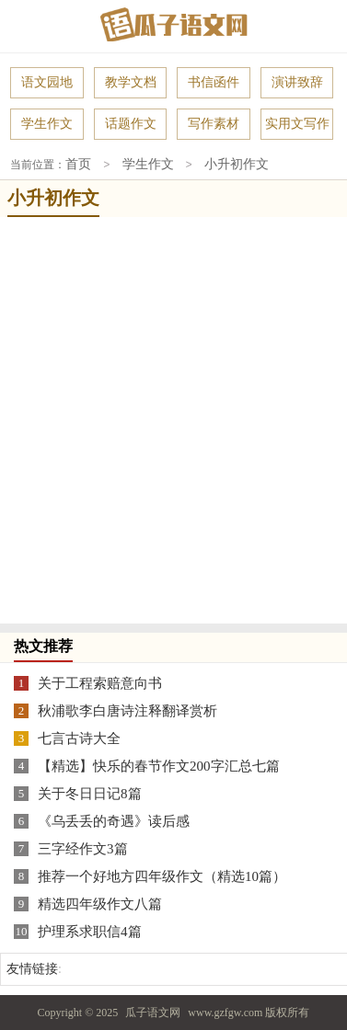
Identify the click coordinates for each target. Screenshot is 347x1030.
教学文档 (130, 82)
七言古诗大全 (79, 737)
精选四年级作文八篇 (100, 903)
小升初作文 (236, 164)
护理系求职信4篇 (90, 930)
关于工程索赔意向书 (100, 682)
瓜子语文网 (152, 1011)
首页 (78, 164)
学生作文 (47, 124)
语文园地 (47, 82)
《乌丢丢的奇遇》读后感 (114, 820)
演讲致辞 (297, 82)
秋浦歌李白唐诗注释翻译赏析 (127, 710)
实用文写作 (297, 124)
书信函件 (213, 82)
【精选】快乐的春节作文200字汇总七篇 (159, 765)
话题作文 (130, 124)
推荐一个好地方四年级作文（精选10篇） (162, 875)
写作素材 (213, 124)
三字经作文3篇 (83, 848)
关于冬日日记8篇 (90, 792)
